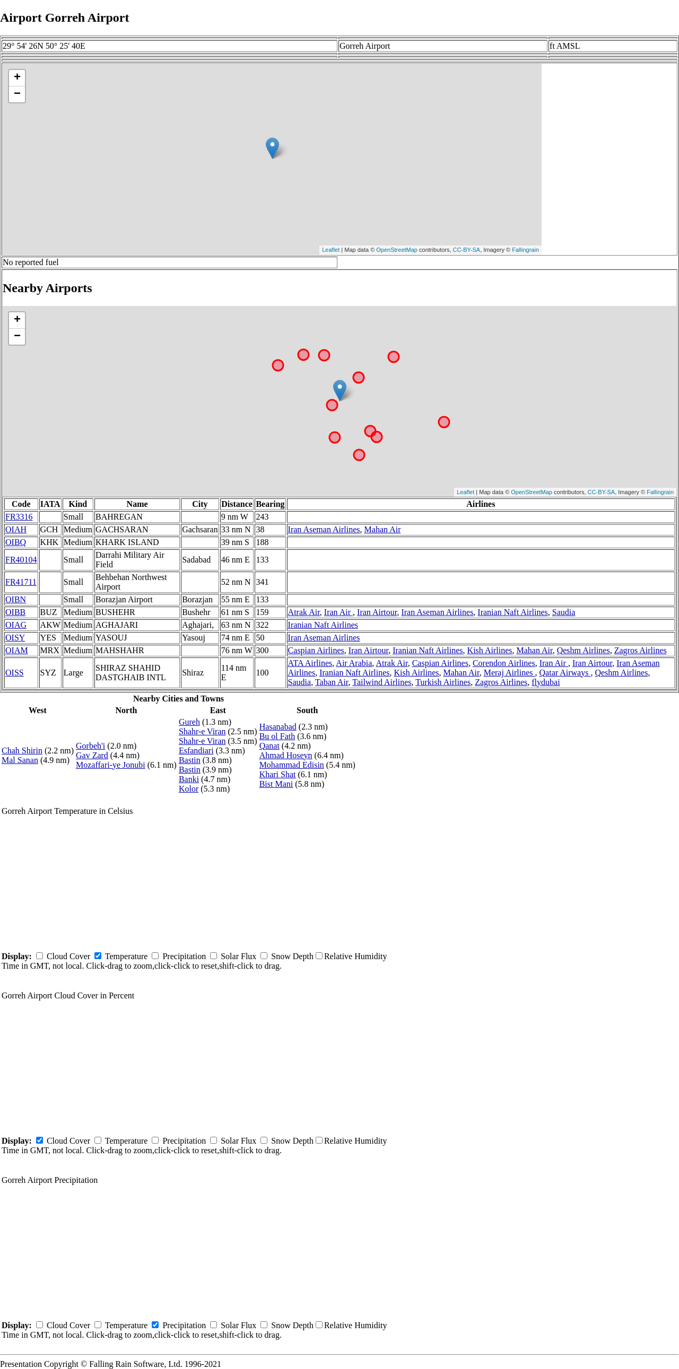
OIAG (16, 624)
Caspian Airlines (316, 650)
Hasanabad (278, 726)
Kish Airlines (489, 650)
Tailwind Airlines (381, 682)
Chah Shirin (22, 750)
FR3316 (19, 516)
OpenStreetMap (396, 250)
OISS (14, 672)
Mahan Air (382, 529)
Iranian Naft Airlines (512, 612)
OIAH (16, 529)
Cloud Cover (68, 956)
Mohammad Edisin (291, 764)
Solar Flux (238, 956)
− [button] (17, 94)
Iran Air (338, 612)
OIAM (16, 650)
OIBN (15, 599)
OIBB (15, 612)
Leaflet (331, 250)
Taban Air (332, 682)
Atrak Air (304, 612)
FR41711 (21, 581)
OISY (15, 637)
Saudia (564, 612)
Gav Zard (92, 755)
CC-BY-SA (467, 250)
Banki (189, 779)
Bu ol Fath (277, 736)
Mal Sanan (20, 760)
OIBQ (15, 542)
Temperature (126, 956)
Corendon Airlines (504, 663)
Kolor (188, 788)
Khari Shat (277, 774)
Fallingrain (525, 250)
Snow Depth (292, 956)
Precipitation (184, 956)
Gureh (189, 721)
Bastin (190, 760)
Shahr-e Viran (202, 731)
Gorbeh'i (90, 745)
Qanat (269, 745)
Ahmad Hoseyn (285, 755)
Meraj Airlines (509, 672)
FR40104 (21, 559)
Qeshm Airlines (583, 650)
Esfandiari (196, 750)
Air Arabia (354, 663)
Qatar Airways (565, 672)
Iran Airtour (377, 612)
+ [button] (17, 78)
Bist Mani (276, 783)
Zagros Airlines (640, 650)
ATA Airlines (310, 663)
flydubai (546, 682)
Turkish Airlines (443, 682)
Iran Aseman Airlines (324, 529)
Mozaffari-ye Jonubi (110, 764)
